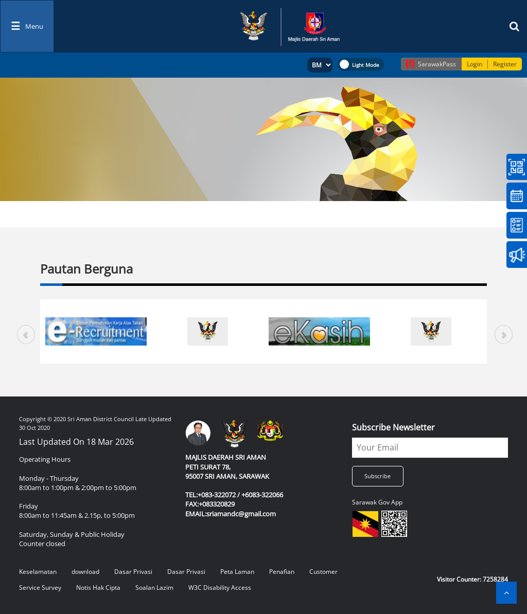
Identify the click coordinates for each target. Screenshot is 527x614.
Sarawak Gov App (377, 502)
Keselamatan (38, 571)
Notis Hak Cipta (98, 587)
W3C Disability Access (219, 587)
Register (505, 64)
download (85, 571)
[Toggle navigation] (27, 26)
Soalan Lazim (154, 587)
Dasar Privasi (133, 571)
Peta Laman (237, 571)
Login (474, 64)
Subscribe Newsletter (393, 427)
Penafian (281, 571)
